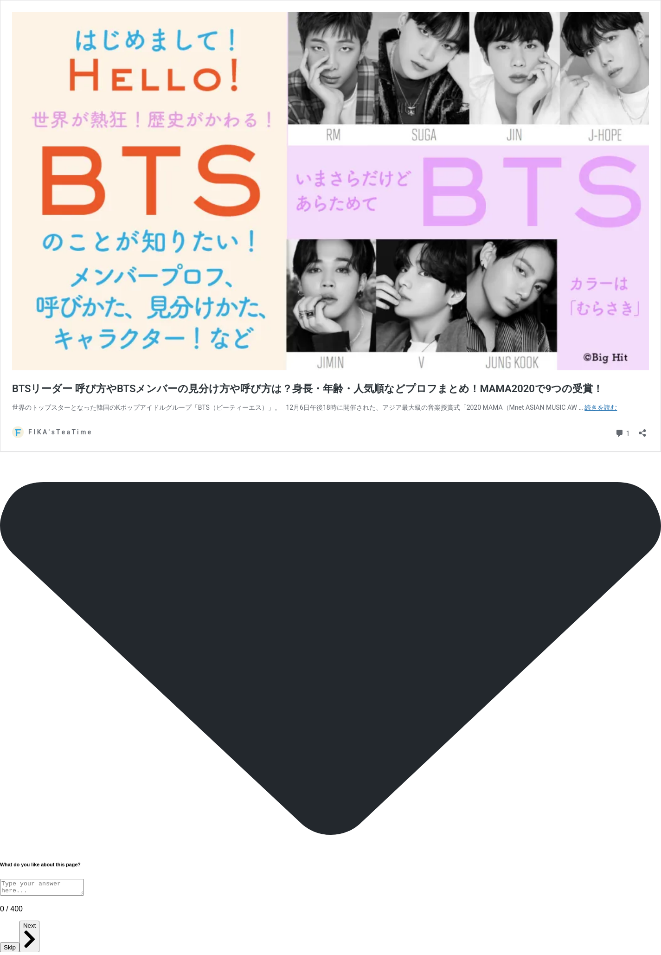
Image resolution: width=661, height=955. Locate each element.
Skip (10, 950)
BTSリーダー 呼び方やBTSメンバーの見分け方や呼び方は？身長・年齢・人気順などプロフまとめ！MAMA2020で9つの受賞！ (307, 388)
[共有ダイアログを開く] (642, 430)
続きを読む (600, 407)
